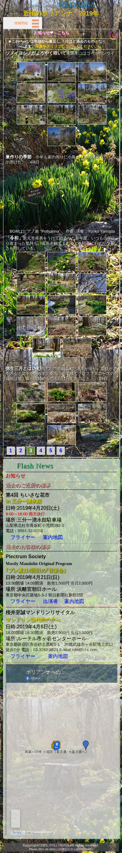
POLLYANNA (76, 4)
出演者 (50, 601)
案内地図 (53, 537)
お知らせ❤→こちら (51, 33)
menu (26, 22)
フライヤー (23, 537)
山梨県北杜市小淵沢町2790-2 (74, 849)
